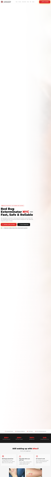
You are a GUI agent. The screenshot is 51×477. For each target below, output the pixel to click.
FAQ (30, 1)
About (28, 1)
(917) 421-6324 (45, 1)
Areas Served (24, 1)
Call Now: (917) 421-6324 (8, 224)
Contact (33, 1)
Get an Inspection (23, 224)
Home (17, 1)
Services (19, 1)
